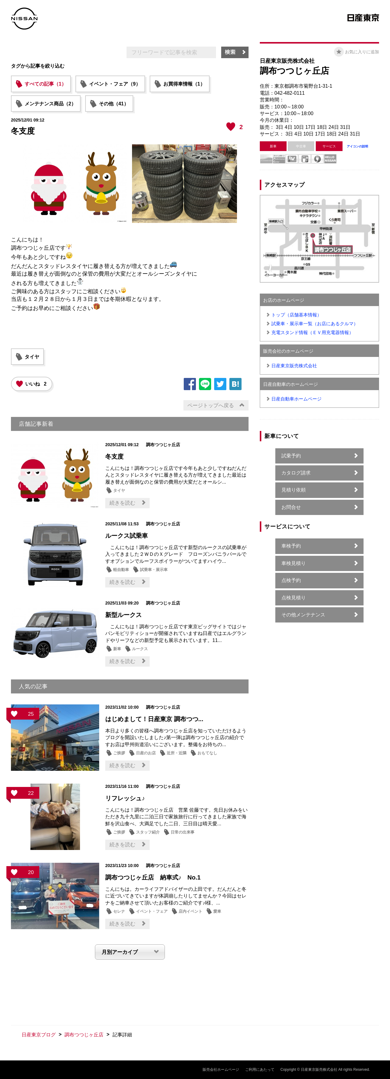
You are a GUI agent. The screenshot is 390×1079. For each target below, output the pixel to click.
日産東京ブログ (39, 1034)
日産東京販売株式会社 (294, 365)
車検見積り (293, 563)
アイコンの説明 (357, 146)
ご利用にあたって (259, 1069)
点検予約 (291, 580)
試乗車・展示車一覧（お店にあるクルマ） (314, 323)
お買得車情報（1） (184, 83)
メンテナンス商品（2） (50, 103)
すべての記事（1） (45, 83)
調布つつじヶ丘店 (83, 1034)
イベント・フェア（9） (115, 83)
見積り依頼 (293, 489)
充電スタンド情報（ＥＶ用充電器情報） (312, 332)
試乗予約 (291, 455)
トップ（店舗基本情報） (296, 314)
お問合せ (291, 507)
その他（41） (114, 103)
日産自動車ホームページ (296, 398)
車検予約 (291, 545)
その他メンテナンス (303, 614)
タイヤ (32, 356)
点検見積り (293, 597)
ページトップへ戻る (210, 405)
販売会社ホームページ (221, 1069)
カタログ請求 (296, 472)
